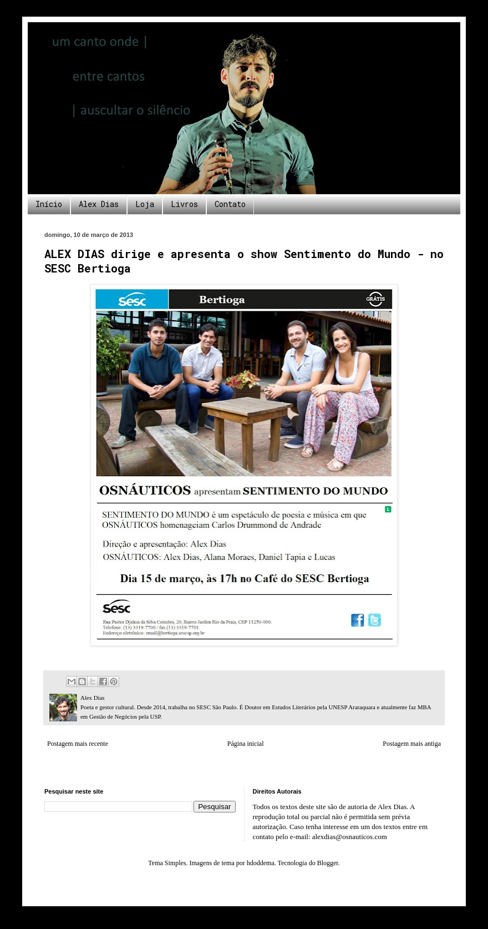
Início (48, 204)
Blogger (327, 863)
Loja (144, 204)
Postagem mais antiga (412, 744)
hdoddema (260, 863)
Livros (184, 204)
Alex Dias (99, 204)
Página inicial (245, 744)
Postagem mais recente (77, 744)
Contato (230, 204)
